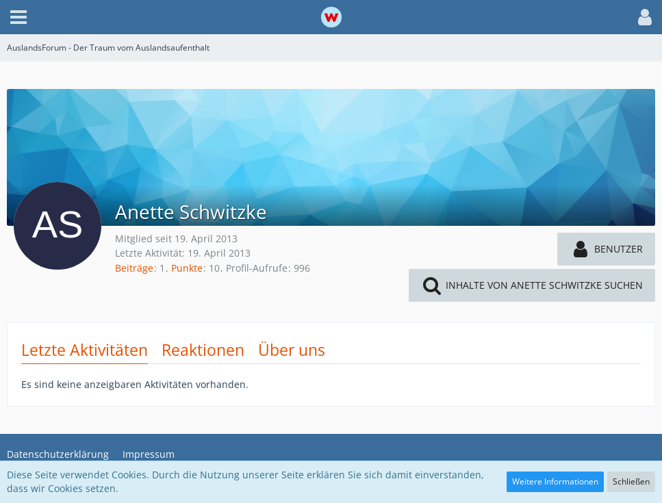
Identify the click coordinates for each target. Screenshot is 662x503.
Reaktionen (203, 350)
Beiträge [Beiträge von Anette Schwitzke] (134, 267)
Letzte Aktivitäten (84, 350)
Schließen (631, 481)
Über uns (291, 350)
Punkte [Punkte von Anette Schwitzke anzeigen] (187, 267)
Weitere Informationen (555, 481)
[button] (18, 17)
